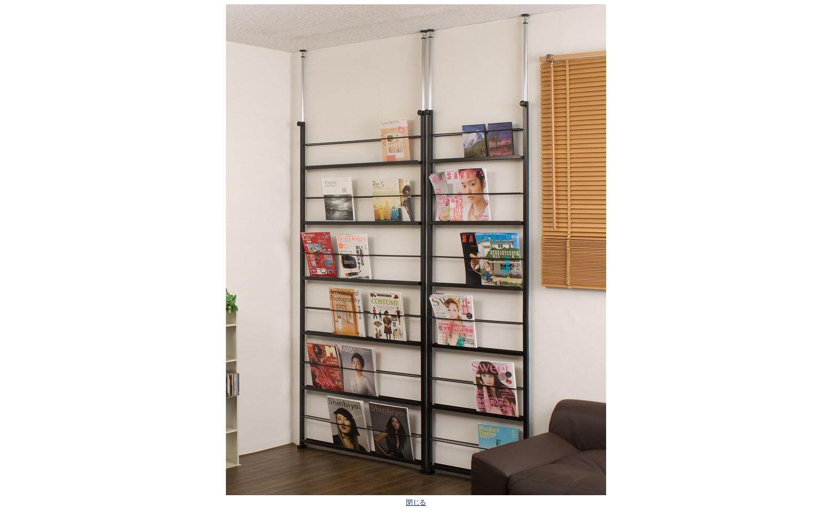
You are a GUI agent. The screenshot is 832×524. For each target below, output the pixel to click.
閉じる (416, 502)
